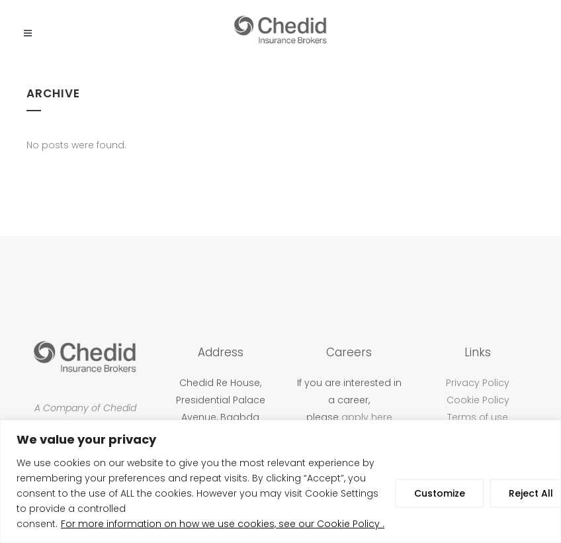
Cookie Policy (478, 400)
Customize (439, 493)
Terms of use (477, 417)
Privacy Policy (477, 382)
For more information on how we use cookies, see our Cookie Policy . (222, 523)
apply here (366, 417)
